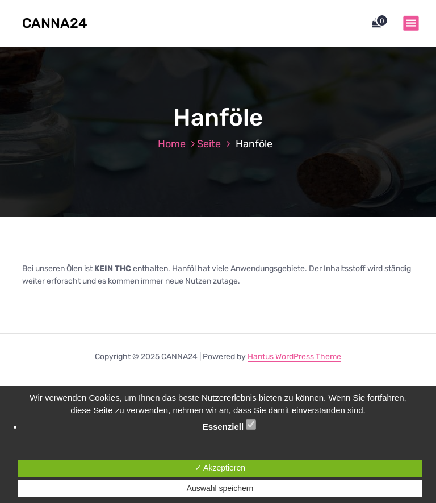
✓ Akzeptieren (220, 467)
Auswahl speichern (220, 488)
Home (172, 144)
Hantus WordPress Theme (294, 356)
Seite (209, 144)
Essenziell (230, 425)
